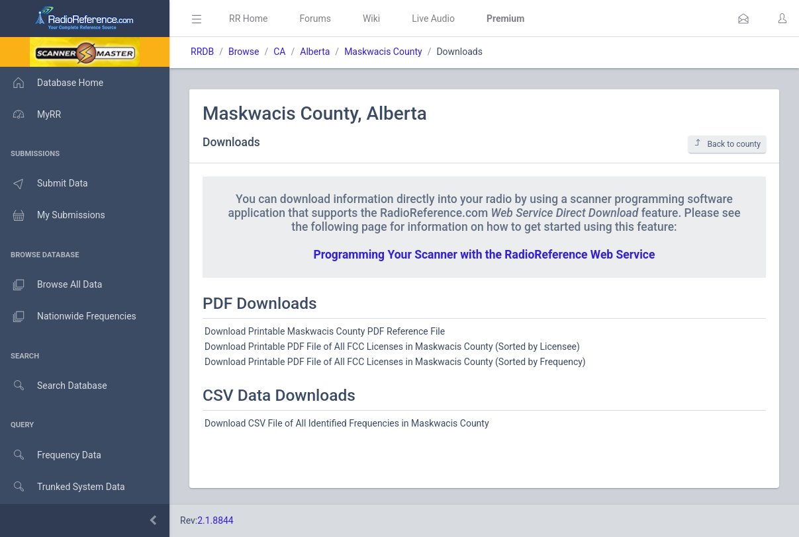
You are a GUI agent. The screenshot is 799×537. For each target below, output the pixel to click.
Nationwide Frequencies (68, 317)
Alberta (315, 51)
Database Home (51, 83)
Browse (243, 51)
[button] (743, 18)
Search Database (53, 386)
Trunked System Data (62, 487)
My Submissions (52, 216)
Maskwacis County (383, 51)
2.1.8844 (215, 520)
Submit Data (44, 184)
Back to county (727, 144)
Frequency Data (50, 455)
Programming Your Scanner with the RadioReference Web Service (484, 254)
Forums (315, 18)
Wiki (371, 18)
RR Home (248, 18)
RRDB (202, 51)
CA (279, 51)
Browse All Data (51, 285)
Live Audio (433, 18)
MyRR (30, 114)
